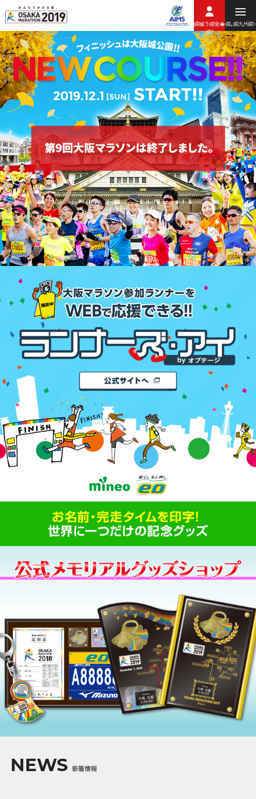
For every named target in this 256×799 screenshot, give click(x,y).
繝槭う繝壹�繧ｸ (209, 25)
